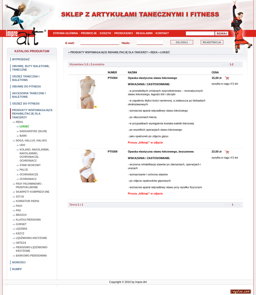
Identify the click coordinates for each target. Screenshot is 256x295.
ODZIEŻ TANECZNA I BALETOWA (25, 78)
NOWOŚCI (19, 262)
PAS (18, 210)
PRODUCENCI (123, 33)
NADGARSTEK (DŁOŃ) (33, 131)
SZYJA (20, 196)
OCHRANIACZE (29, 174)
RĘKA (19, 122)
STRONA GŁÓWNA (65, 33)
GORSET (21, 224)
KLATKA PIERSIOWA (28, 219)
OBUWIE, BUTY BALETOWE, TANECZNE (31, 68)
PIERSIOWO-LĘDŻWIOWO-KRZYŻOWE (32, 249)
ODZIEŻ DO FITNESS (25, 103)
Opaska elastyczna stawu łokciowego (152, 77)
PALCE (24, 169)
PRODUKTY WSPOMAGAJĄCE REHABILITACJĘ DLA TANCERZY (32, 114)
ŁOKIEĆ (24, 126)
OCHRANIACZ (28, 179)
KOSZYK (105, 33)
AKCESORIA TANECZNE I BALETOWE (29, 95)
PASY (19, 206)
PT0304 (113, 77)
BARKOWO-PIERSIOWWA (31, 255)
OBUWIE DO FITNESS (26, 86)
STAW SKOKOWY (30, 165)
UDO (22, 145)
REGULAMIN (144, 33)
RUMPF (17, 269)
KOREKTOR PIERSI (27, 201)
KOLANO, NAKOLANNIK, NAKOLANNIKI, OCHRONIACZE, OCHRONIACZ (35, 155)
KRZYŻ (20, 233)
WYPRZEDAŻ (21, 59)
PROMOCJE (89, 33)
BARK (23, 135)
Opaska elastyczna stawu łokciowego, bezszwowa (161, 151)
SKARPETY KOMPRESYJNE (33, 191)
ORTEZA (21, 242)
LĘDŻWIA (21, 228)
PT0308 (113, 151)
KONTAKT (162, 33)
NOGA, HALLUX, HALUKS (31, 140)
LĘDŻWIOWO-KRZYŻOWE (31, 238)
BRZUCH (21, 215)
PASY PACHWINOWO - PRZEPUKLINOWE (29, 185)
